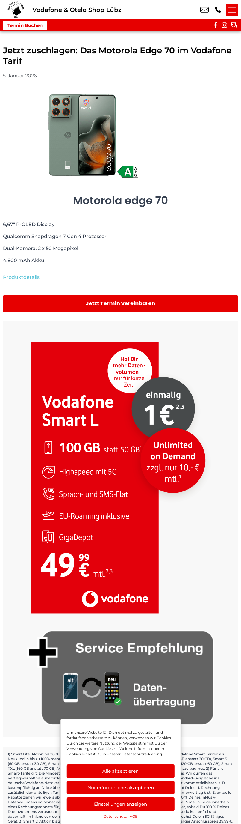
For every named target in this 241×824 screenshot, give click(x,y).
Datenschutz (115, 816)
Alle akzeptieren (120, 771)
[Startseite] (16, 9)
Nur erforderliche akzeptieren (120, 787)
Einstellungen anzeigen (120, 804)
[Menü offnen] (232, 10)
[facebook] (215, 25)
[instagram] (224, 25)
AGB (134, 816)
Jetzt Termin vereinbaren (120, 303)
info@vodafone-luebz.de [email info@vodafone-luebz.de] (204, 9)
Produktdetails (21, 277)
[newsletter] (233, 25)
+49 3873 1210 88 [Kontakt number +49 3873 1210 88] (217, 9)
